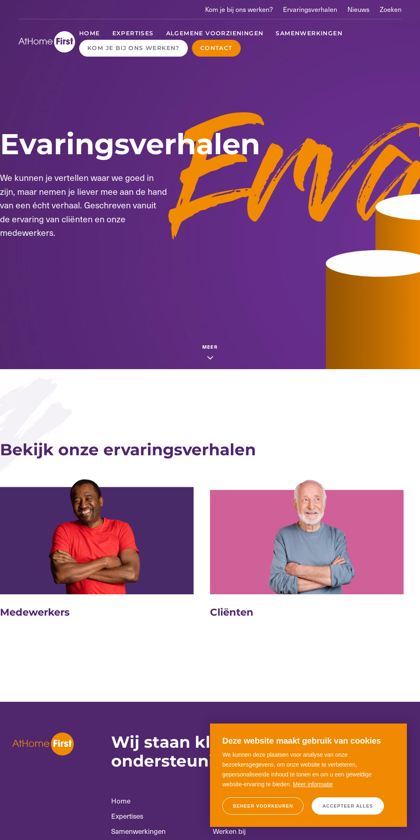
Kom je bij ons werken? (239, 9)
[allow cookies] (347, 806)
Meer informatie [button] (313, 784)
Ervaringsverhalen (310, 9)
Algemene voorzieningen (215, 33)
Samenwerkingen (309, 33)
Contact (216, 48)
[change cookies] (263, 806)
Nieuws (358, 9)
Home (89, 33)
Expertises (133, 33)
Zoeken (391, 9)
